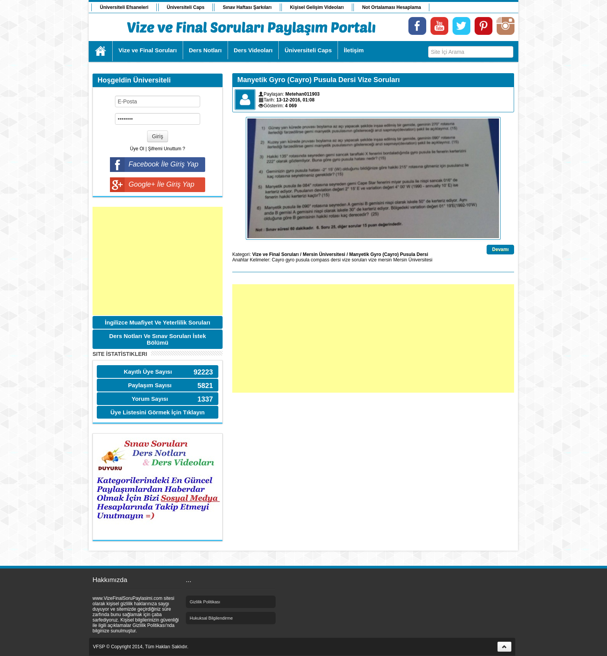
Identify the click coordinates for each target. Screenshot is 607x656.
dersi (336, 260)
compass (320, 260)
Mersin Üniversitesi (324, 254)
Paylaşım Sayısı (150, 385)
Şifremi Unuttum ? (166, 148)
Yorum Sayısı (150, 398)
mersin (385, 260)
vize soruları (354, 260)
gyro (289, 260)
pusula (302, 260)
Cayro (278, 260)
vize (373, 260)
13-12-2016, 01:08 (295, 100)
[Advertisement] (158, 261)
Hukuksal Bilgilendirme (211, 618)
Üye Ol (137, 148)
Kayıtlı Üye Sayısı (148, 371)
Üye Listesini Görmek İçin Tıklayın (157, 412)
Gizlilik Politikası (205, 601)
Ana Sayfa (101, 51)
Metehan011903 (302, 94)
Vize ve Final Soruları (275, 254)
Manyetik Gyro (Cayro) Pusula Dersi (388, 254)
